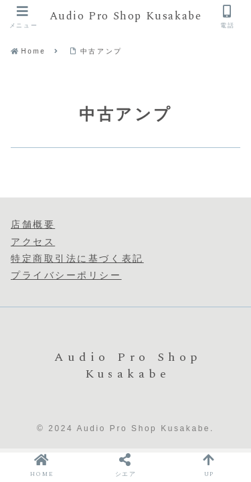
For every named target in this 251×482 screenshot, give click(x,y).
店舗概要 (33, 224)
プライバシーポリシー (66, 275)
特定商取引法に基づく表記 (77, 258)
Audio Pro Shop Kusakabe (126, 17)
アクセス (33, 241)
